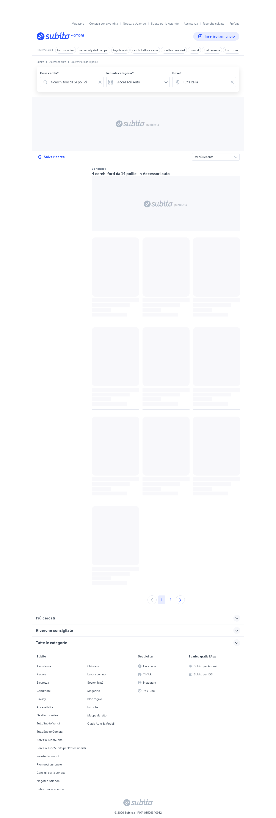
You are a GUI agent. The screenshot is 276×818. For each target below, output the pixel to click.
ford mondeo (65, 50)
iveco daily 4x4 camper (93, 50)
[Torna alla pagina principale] (61, 36)
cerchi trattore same (145, 50)
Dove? (177, 73)
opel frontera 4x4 (174, 50)
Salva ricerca (51, 156)
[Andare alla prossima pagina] (180, 599)
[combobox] (72, 82)
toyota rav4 (120, 50)
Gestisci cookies (47, 715)
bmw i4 (194, 50)
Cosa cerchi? (49, 73)
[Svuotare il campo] (100, 82)
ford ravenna (212, 50)
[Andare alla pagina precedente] (152, 599)
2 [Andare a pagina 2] (170, 600)
